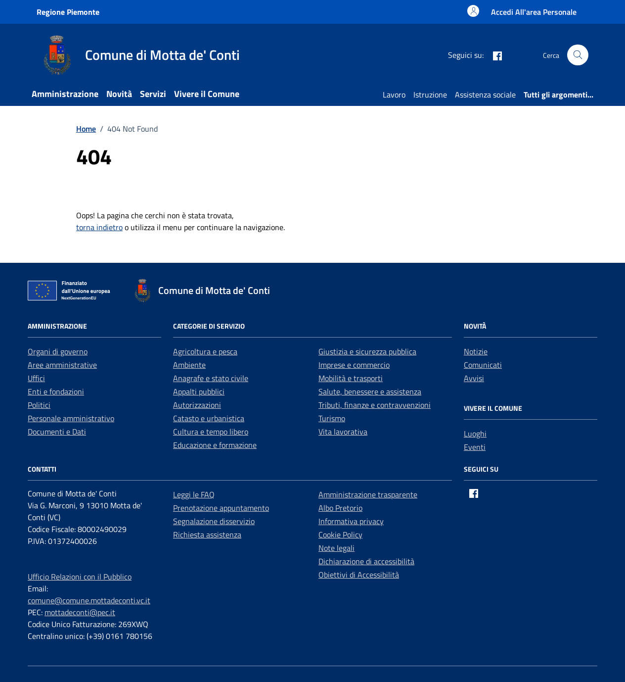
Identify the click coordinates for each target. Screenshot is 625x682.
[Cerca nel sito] (577, 55)
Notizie (476, 351)
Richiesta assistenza (207, 534)
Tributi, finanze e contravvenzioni (374, 405)
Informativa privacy (351, 521)
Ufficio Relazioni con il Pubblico (80, 577)
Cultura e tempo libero (210, 432)
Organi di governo (58, 351)
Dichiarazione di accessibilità (366, 561)
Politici (39, 405)
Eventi (475, 447)
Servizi (153, 93)
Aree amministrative (62, 365)
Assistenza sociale (485, 94)
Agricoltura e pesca (205, 351)
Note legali (336, 548)
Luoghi (475, 433)
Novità (119, 93)
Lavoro (394, 94)
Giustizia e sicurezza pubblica (367, 351)
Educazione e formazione (215, 445)
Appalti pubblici (198, 391)
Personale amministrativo (71, 418)
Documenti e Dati (57, 432)
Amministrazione (65, 93)
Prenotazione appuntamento (221, 508)
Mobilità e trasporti (350, 378)
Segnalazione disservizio (214, 521)
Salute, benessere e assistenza (369, 391)
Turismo (331, 418)
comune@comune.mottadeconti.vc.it (89, 600)
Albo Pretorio (340, 508)
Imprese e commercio (354, 365)
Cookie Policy (340, 534)
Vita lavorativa (342, 432)
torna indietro (99, 227)
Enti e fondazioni (56, 391)
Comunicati (483, 365)
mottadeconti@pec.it (80, 612)
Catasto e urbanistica (208, 418)
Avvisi (474, 378)
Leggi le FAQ (194, 494)
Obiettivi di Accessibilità (358, 575)
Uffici (36, 378)
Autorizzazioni (197, 405)
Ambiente (189, 365)
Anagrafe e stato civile (210, 378)
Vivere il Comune (206, 93)
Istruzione (430, 94)
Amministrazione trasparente (367, 494)
